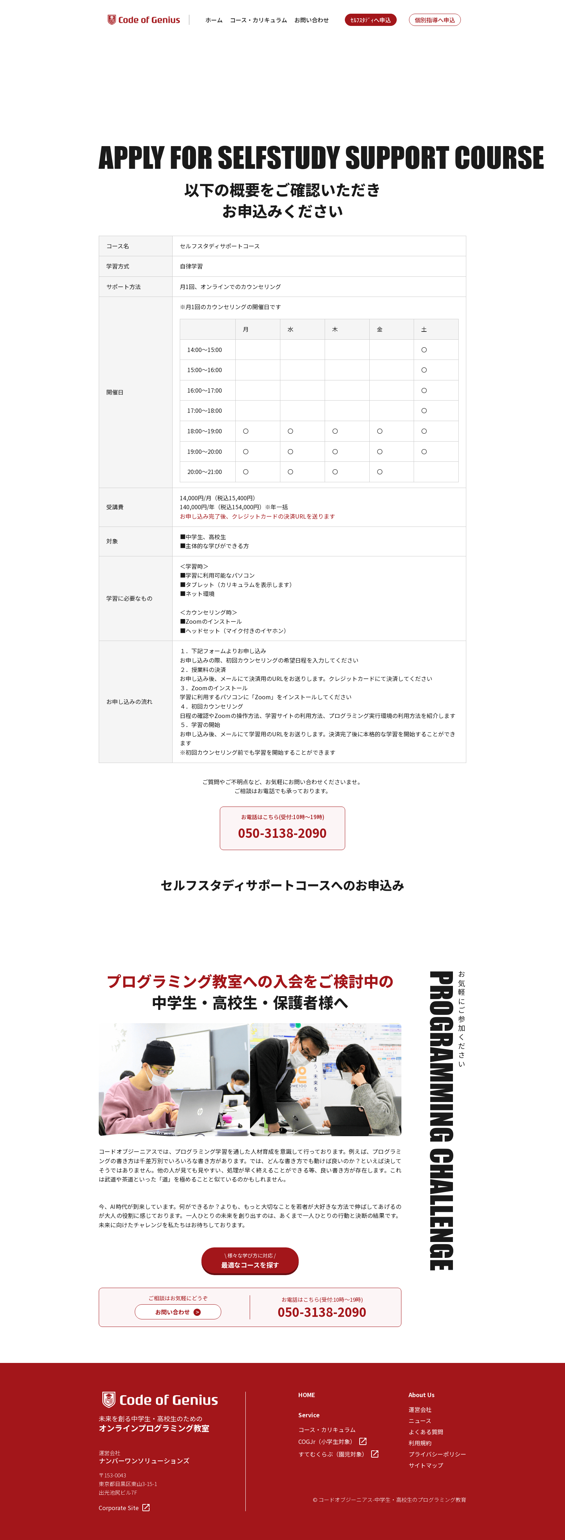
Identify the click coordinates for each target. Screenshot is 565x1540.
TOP (105, 57)
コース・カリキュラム (258, 20)
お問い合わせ (311, 20)
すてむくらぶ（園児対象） (338, 1454)
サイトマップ (426, 1465)
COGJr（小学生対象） (332, 1441)
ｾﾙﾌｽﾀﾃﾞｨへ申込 (371, 19)
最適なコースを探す (250, 1260)
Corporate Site (124, 1507)
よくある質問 (426, 1432)
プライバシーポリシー (437, 1454)
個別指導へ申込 (435, 19)
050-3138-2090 (322, 1311)
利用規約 (420, 1443)
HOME (306, 1394)
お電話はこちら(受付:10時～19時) (282, 827)
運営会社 (420, 1409)
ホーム (214, 20)
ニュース (420, 1420)
